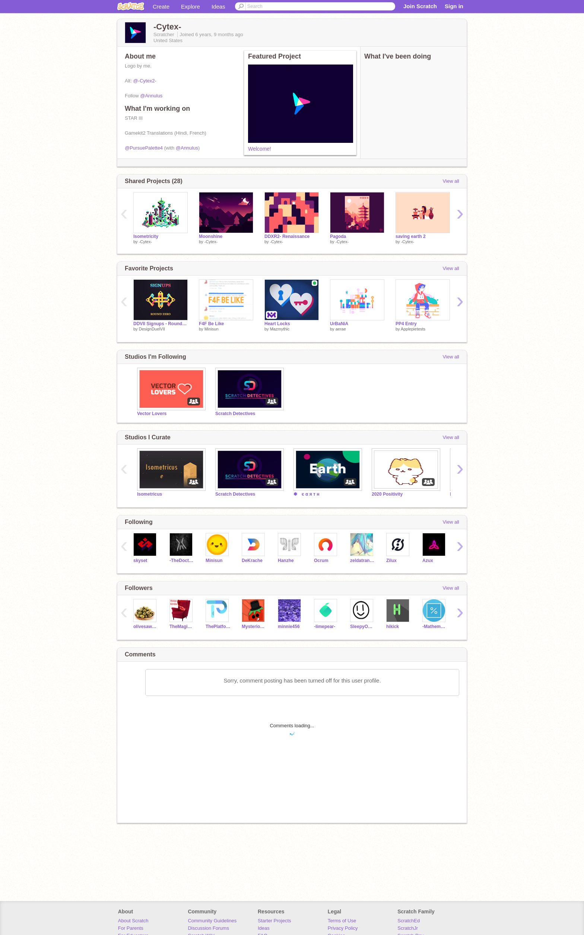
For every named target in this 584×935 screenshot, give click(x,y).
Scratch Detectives (235, 413)
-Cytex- (145, 241)
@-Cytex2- (144, 81)
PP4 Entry (406, 323)
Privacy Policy (343, 928)
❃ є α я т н (306, 494)
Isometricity (145, 236)
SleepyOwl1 (362, 626)
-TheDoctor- (181, 560)
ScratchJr (407, 928)
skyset (140, 560)
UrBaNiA (339, 323)
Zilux (391, 560)
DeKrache (252, 560)
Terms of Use (342, 920)
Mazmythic (280, 329)
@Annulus (151, 95)
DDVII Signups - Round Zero (160, 323)
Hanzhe (286, 560)
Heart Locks (277, 323)
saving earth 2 (411, 236)
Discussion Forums (208, 928)
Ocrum (321, 560)
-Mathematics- (434, 626)
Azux (427, 560)
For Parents (130, 928)
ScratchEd (408, 920)
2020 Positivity (387, 494)
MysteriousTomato (254, 626)
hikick (392, 626)
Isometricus (149, 494)
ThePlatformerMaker (218, 626)
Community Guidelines (212, 920)
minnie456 (289, 626)
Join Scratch (420, 6)
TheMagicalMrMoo (181, 626)
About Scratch (133, 920)
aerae (341, 329)
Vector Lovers (151, 413)
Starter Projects (274, 920)
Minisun (211, 329)
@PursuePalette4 (144, 148)
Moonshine (210, 236)
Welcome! (259, 149)
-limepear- (324, 626)
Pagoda (338, 236)
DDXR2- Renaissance (287, 236)
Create (161, 6)
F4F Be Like (211, 323)
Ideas (218, 6)
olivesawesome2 (145, 626)
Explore (190, 6)
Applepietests (413, 329)
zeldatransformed (362, 560)
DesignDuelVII (152, 329)
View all (450, 181)
